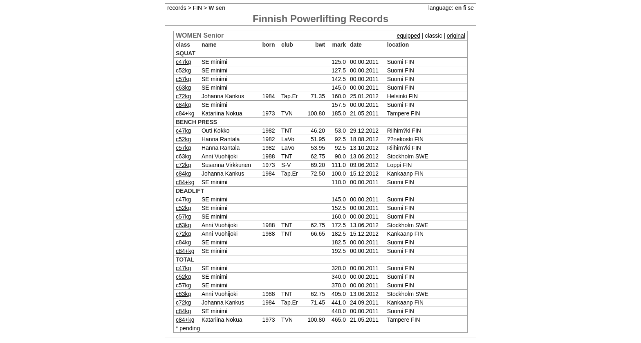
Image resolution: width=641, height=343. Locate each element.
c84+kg (185, 113)
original (456, 35)
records (176, 8)
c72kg (183, 96)
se (471, 8)
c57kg (183, 79)
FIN (197, 8)
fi (464, 8)
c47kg (183, 62)
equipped (408, 35)
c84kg (183, 105)
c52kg (183, 70)
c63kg (183, 87)
